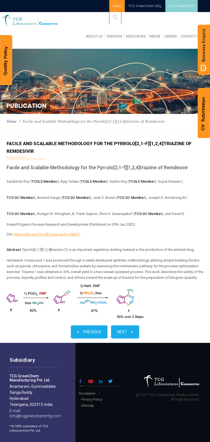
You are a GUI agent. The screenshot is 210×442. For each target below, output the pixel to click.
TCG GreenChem (181, 6)
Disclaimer (87, 393)
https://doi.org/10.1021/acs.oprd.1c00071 (47, 234)
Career (170, 36)
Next (125, 332)
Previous (89, 332)
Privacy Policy (91, 399)
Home (117, 6)
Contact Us (191, 36)
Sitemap (87, 405)
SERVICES (114, 36)
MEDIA (155, 36)
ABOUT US (94, 36)
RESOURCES (136, 36)
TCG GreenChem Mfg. (145, 6)
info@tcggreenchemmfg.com (35, 416)
